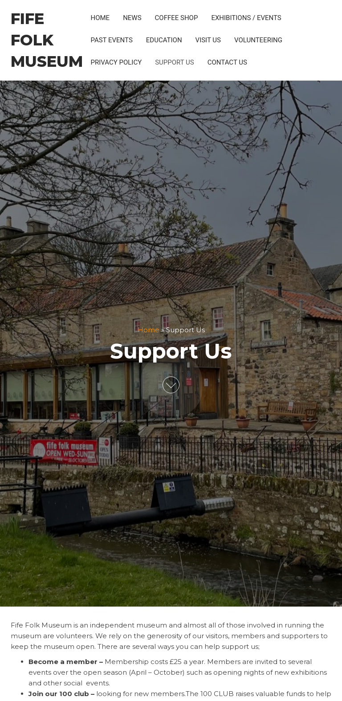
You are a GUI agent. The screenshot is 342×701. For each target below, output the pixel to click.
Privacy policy (116, 62)
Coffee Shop (176, 18)
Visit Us (208, 40)
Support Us (174, 62)
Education (164, 40)
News (132, 18)
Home (100, 18)
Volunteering (258, 40)
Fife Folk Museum (47, 40)
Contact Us (227, 62)
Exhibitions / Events (246, 18)
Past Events (111, 40)
